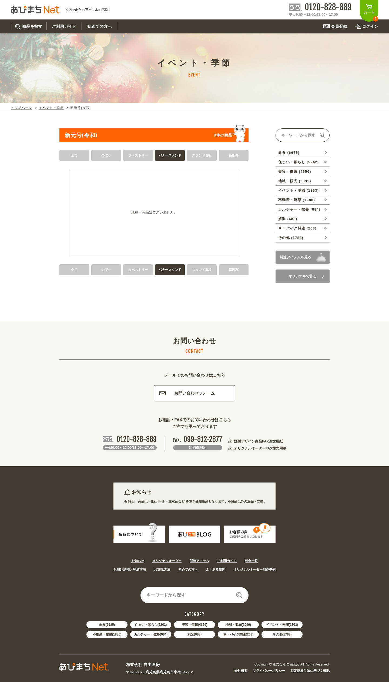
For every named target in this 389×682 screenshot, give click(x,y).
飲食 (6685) (289, 153)
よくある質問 (215, 569)
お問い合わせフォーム (187, 393)
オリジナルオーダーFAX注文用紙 (260, 448)
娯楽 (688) (287, 219)
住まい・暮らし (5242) (298, 162)
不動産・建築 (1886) (296, 200)
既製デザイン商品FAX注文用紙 (258, 441)
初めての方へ (188, 569)
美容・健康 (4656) (294, 171)
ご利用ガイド (227, 561)
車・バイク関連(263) (238, 634)
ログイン (370, 26)
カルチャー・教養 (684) (299, 209)
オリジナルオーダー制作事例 (254, 569)
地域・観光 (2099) (294, 181)
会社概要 (240, 671)
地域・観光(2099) (238, 625)
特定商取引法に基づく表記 (310, 671)
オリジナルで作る (306, 276)
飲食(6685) (107, 625)
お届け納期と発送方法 (129, 569)
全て (74, 155)
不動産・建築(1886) (107, 634)
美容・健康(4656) (194, 625)
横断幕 (234, 155)
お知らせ (137, 561)
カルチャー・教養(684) (150, 634)
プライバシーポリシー (269, 671)
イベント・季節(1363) (282, 625)
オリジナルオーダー (167, 561)
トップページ (21, 108)
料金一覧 (251, 561)
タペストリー (138, 155)
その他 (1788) (290, 238)
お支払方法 (162, 569)
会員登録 (339, 26)
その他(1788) (282, 634)
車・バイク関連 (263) (297, 228)
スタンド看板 (202, 155)
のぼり (106, 155)
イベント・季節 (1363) (298, 190)
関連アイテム (199, 561)
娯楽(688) (194, 634)
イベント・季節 (51, 108)
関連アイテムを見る (295, 257)
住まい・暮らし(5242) (151, 625)
